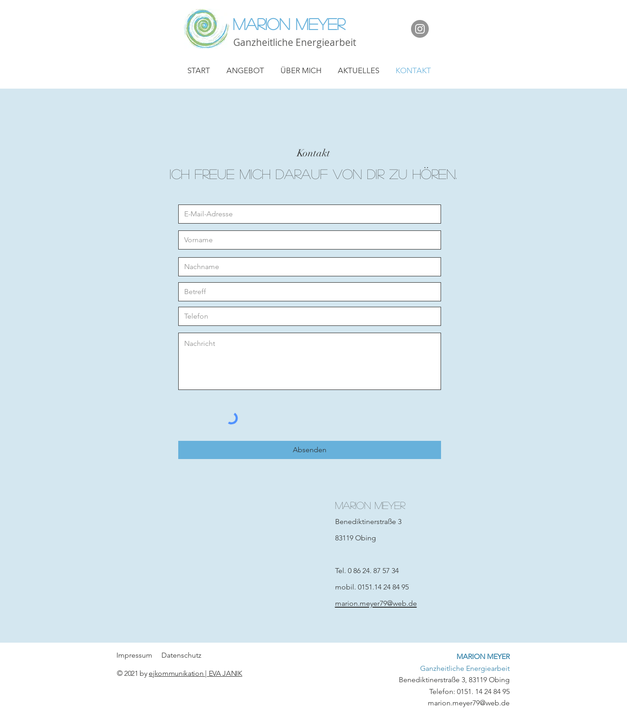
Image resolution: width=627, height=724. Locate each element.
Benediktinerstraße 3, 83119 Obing (454, 668)
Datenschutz (181, 655)
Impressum (135, 655)
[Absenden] (309, 450)
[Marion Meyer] (314, 23)
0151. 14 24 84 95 (483, 691)
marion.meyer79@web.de (469, 703)
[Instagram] (420, 29)
